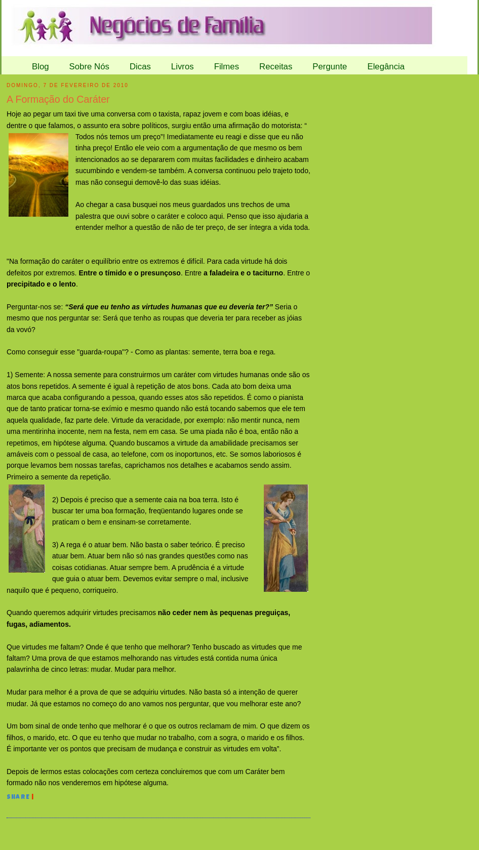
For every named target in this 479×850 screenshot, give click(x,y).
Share (18, 798)
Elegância (386, 66)
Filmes (226, 66)
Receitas (275, 66)
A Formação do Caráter (58, 99)
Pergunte (329, 66)
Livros (182, 66)
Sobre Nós (89, 66)
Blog (40, 66)
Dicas (140, 66)
